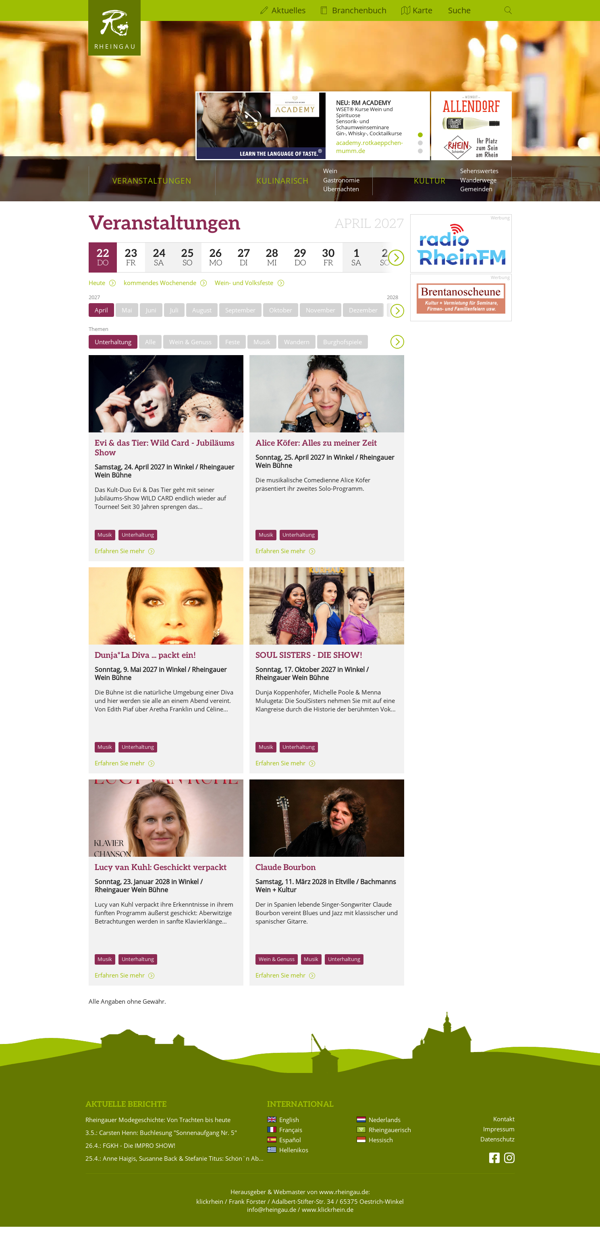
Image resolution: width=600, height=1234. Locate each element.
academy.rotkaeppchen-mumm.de (369, 146)
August (202, 317)
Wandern (296, 349)
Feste (232, 349)
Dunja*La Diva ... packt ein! (145, 663)
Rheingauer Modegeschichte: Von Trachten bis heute (157, 1127)
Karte (422, 10)
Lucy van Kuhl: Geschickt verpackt (161, 875)
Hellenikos (293, 1157)
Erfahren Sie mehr (120, 558)
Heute (97, 290)
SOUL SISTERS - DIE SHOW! (308, 663)
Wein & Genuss (190, 349)
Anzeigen (397, 349)
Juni (151, 317)
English (289, 1127)
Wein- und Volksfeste (244, 290)
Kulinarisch (282, 181)
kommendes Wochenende (160, 290)
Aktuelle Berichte (125, 1111)
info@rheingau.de (271, 1217)
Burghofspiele (342, 349)
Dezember (363, 317)
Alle (150, 349)
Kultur (430, 181)
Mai (127, 317)
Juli (174, 317)
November (320, 317)
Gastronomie (341, 180)
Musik (261, 349)
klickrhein (209, 1209)
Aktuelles (289, 10)
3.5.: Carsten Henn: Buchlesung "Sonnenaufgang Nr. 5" (161, 1140)
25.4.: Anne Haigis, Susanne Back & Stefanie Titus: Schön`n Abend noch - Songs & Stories (174, 1166)
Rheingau (115, 46)
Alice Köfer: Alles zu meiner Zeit (316, 450)
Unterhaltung (113, 349)
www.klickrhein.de (327, 1217)
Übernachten (341, 189)
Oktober (280, 317)
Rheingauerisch (390, 1137)
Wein (330, 171)
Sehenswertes (479, 171)
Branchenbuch (359, 10)
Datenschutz (497, 1146)
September (240, 317)
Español (290, 1147)
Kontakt (504, 1126)
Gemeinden (476, 189)
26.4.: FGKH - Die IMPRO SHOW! (130, 1153)
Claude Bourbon (285, 875)
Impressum (499, 1136)
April (101, 317)
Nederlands (385, 1127)
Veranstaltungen (151, 181)
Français (290, 1137)
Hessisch (381, 1147)
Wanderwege (478, 180)
